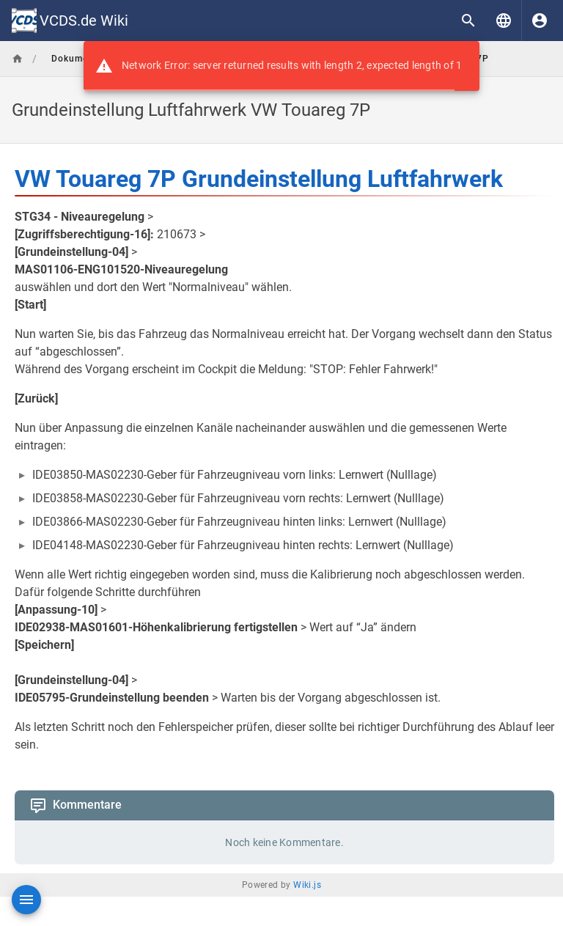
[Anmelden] (539, 20)
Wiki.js (307, 885)
